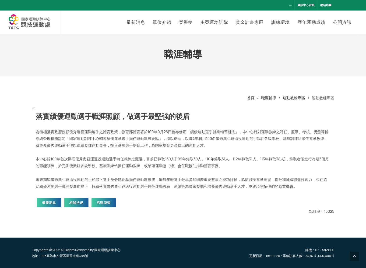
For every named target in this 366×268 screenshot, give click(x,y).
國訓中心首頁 (306, 5)
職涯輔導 (268, 97)
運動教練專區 (294, 97)
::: (290, 5)
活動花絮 (104, 202)
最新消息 (49, 202)
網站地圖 (325, 5)
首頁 (250, 97)
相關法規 (76, 202)
